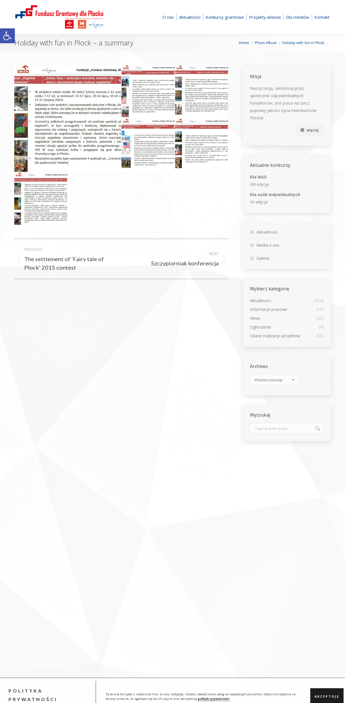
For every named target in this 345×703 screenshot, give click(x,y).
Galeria (262, 258)
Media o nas (267, 245)
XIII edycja (259, 184)
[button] (7, 35)
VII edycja (259, 202)
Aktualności (267, 232)
